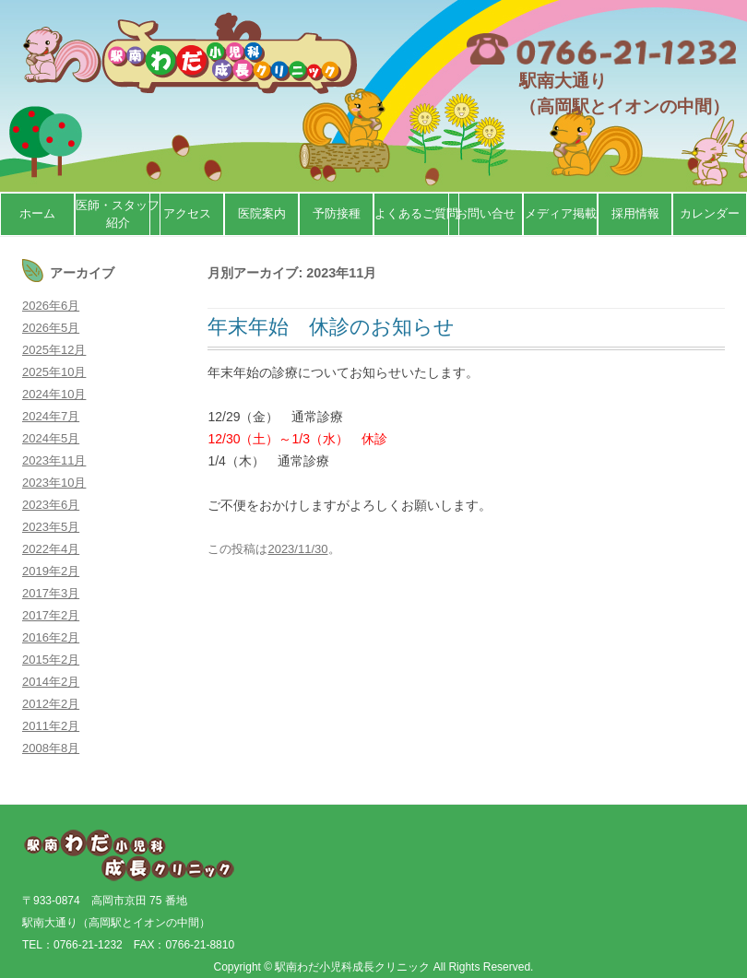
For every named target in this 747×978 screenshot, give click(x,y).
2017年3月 (50, 593)
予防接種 (337, 213)
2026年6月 (50, 305)
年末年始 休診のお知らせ (331, 326)
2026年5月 (50, 328)
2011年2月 (50, 726)
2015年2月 (50, 659)
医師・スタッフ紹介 (118, 214)
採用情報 (635, 213)
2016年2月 (50, 637)
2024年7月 (50, 416)
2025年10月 (54, 372)
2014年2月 (50, 682)
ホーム (37, 213)
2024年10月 (54, 394)
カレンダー (710, 213)
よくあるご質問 (416, 213)
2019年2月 (50, 571)
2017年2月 (50, 615)
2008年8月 (50, 748)
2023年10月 (54, 482)
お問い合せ (486, 213)
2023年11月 (54, 460)
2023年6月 (50, 505)
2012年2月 (50, 704)
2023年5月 (50, 527)
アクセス (187, 213)
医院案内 (262, 213)
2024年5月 (50, 438)
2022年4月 (50, 549)
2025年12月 (54, 350)
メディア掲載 (561, 213)
